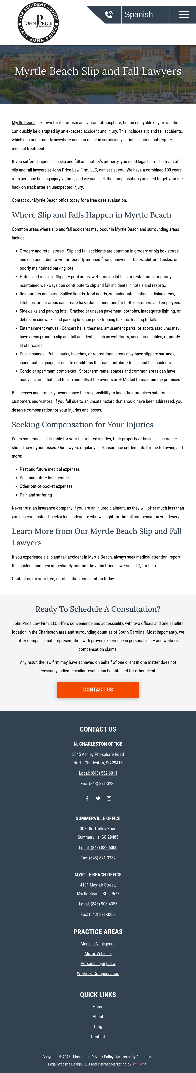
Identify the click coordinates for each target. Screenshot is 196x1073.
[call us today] (115, 17)
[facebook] (87, 800)
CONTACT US (98, 689)
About (98, 1016)
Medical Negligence (98, 943)
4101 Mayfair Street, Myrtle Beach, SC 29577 (98, 889)
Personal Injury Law (98, 963)
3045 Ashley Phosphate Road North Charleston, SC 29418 (98, 759)
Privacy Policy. (102, 1057)
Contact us (21, 578)
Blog (98, 1026)
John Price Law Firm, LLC (74, 170)
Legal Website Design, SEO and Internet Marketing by (98, 1064)
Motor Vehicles (98, 953)
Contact (98, 1036)
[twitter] (98, 800)
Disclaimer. (81, 1057)
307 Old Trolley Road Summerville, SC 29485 (98, 833)
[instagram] (109, 800)
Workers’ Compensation (98, 973)
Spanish (139, 14)
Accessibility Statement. (134, 1057)
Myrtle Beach (23, 122)
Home (98, 1006)
